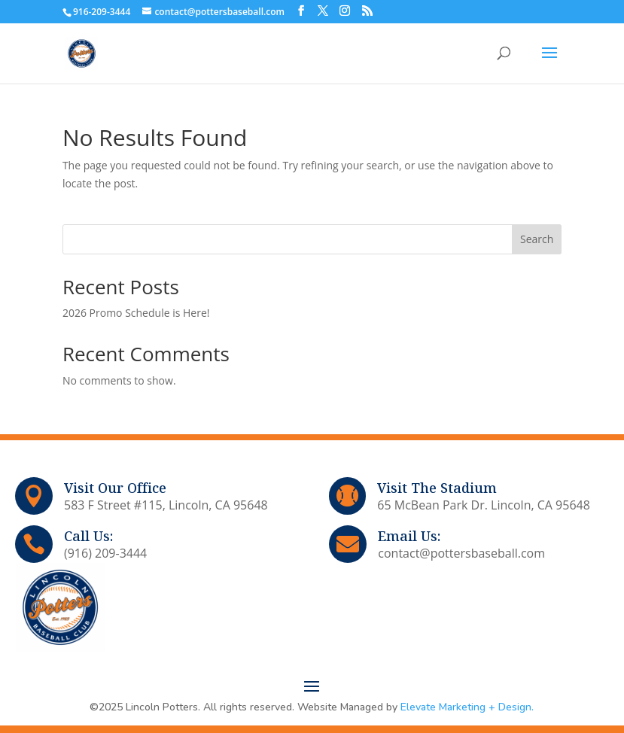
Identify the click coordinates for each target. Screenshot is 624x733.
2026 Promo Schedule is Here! (136, 313)
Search (536, 239)
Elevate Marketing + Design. (467, 707)
